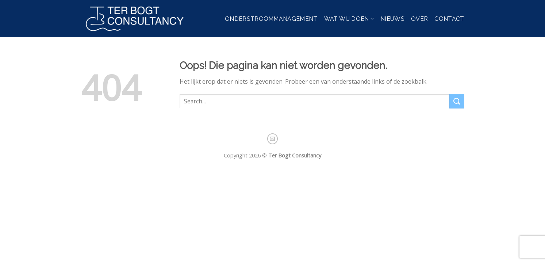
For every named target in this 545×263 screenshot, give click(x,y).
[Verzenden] (456, 101)
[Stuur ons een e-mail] (272, 138)
